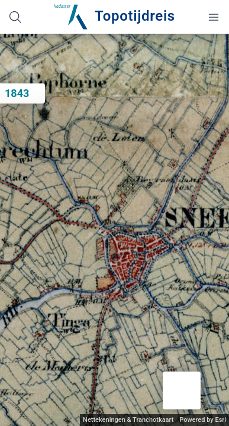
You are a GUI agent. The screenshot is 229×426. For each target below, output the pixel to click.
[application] (114, 230)
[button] (182, 390)
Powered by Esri (202, 420)
